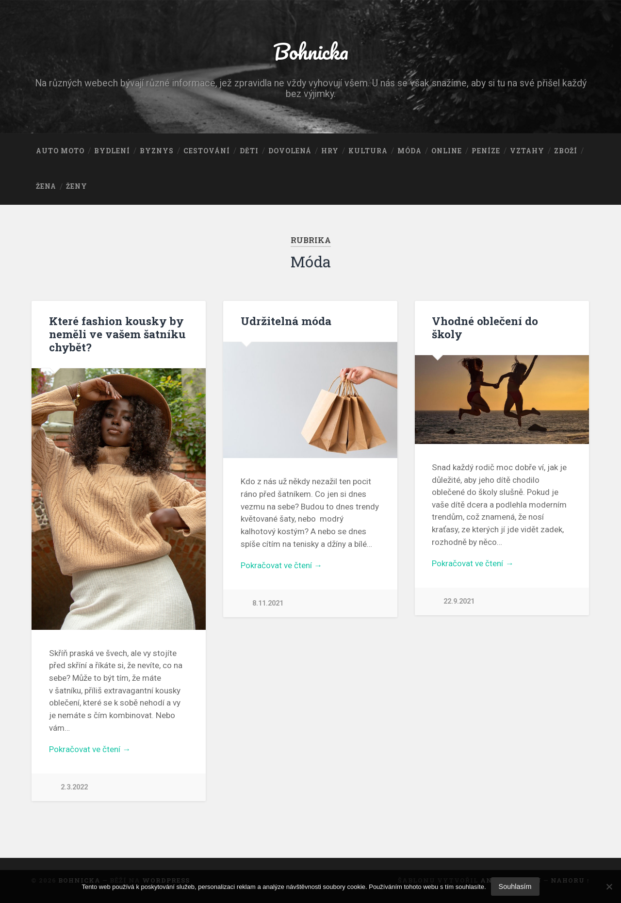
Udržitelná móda (286, 320)
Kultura (368, 151)
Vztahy (527, 151)
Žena (46, 186)
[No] (609, 886)
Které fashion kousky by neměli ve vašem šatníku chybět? (117, 333)
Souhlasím (515, 886)
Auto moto (60, 151)
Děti (249, 151)
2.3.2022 (74, 787)
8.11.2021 (267, 603)
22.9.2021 (458, 601)
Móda (409, 151)
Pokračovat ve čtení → (90, 749)
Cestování (206, 151)
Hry (330, 151)
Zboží (565, 151)
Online (446, 151)
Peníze (486, 151)
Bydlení (112, 151)
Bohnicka (310, 51)
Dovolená (289, 151)
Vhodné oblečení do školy (485, 327)
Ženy (76, 186)
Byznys (157, 151)
